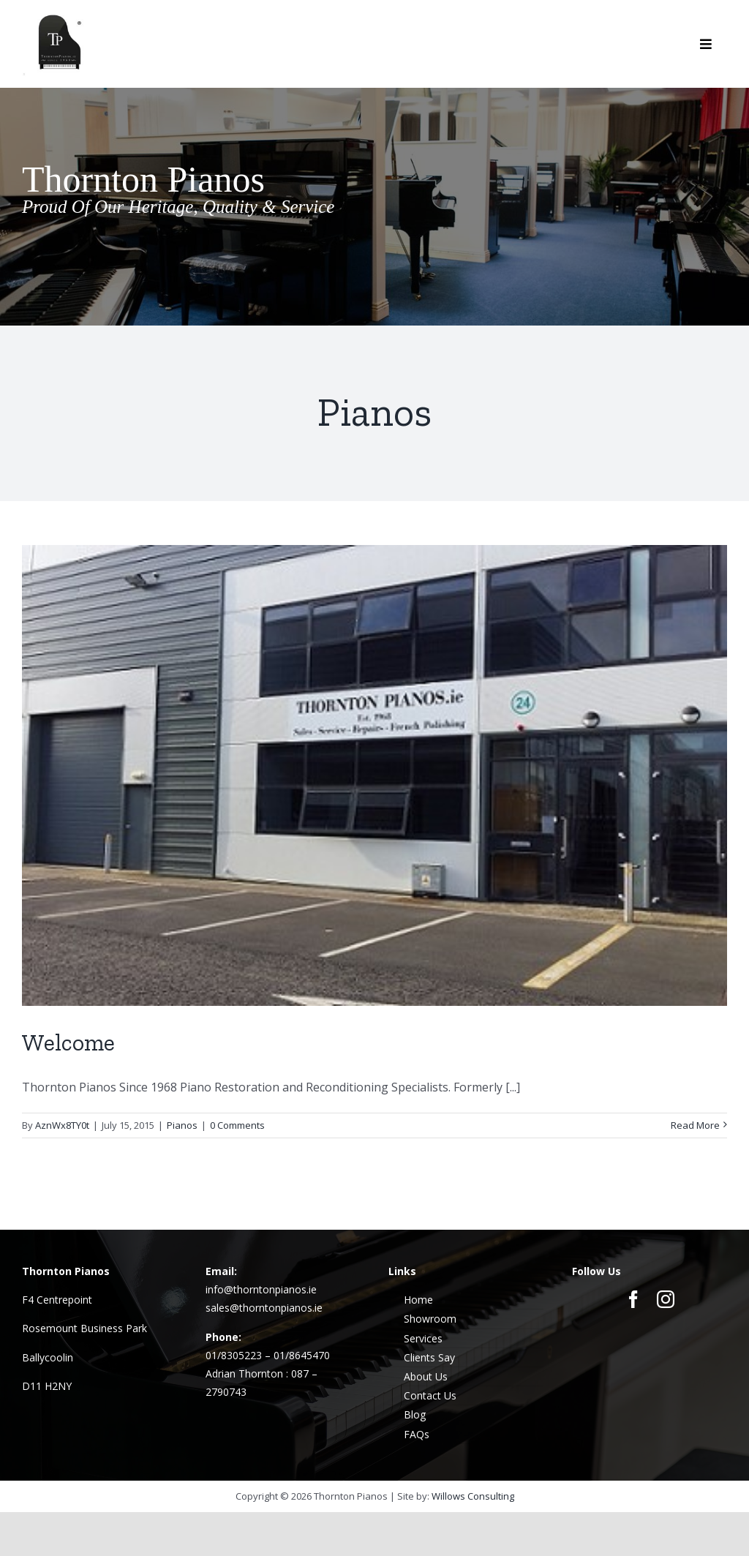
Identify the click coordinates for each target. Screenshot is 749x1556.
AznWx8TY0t (62, 1125)
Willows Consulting (473, 1496)
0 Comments (237, 1125)
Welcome (68, 1042)
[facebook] (633, 1299)
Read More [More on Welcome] (695, 1125)
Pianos (182, 1125)
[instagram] (665, 1299)
